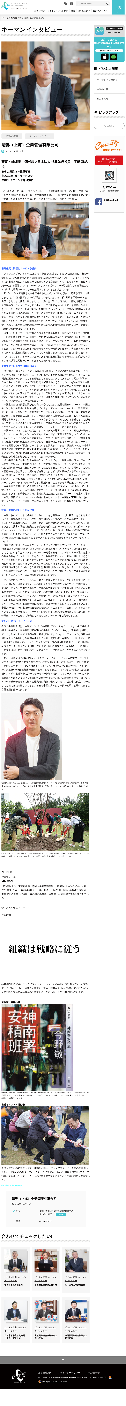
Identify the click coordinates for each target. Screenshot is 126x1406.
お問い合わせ (93, 1389)
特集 (73, 11)
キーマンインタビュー (108, 79)
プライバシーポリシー (69, 1389)
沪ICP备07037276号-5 (98, 1395)
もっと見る (109, 126)
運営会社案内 (44, 1389)
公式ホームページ (23, 1204)
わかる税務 (102, 98)
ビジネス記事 (12, 18)
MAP (61, 1214)
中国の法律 (102, 89)
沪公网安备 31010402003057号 (54, 1399)
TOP (3, 18)
